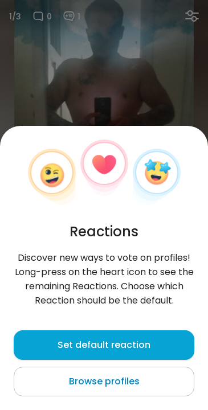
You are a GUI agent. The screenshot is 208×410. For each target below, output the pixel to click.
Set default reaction (104, 344)
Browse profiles (104, 381)
